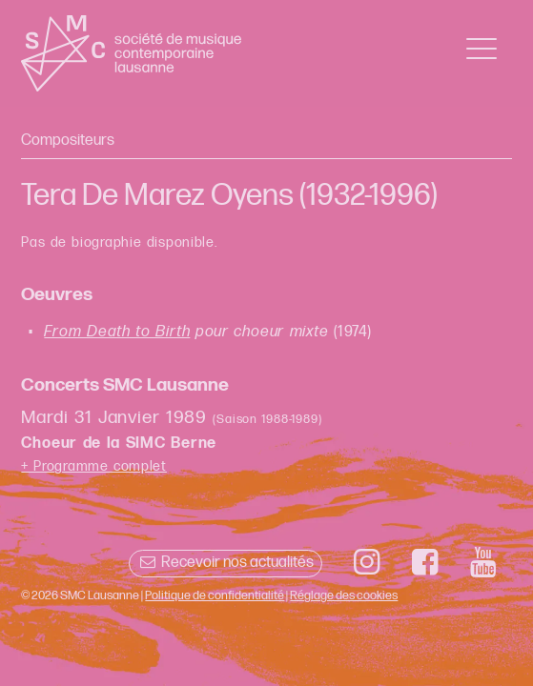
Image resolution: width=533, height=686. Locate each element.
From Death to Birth (117, 332)
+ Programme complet (94, 466)
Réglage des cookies (344, 595)
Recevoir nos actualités (225, 563)
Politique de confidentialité (214, 595)
